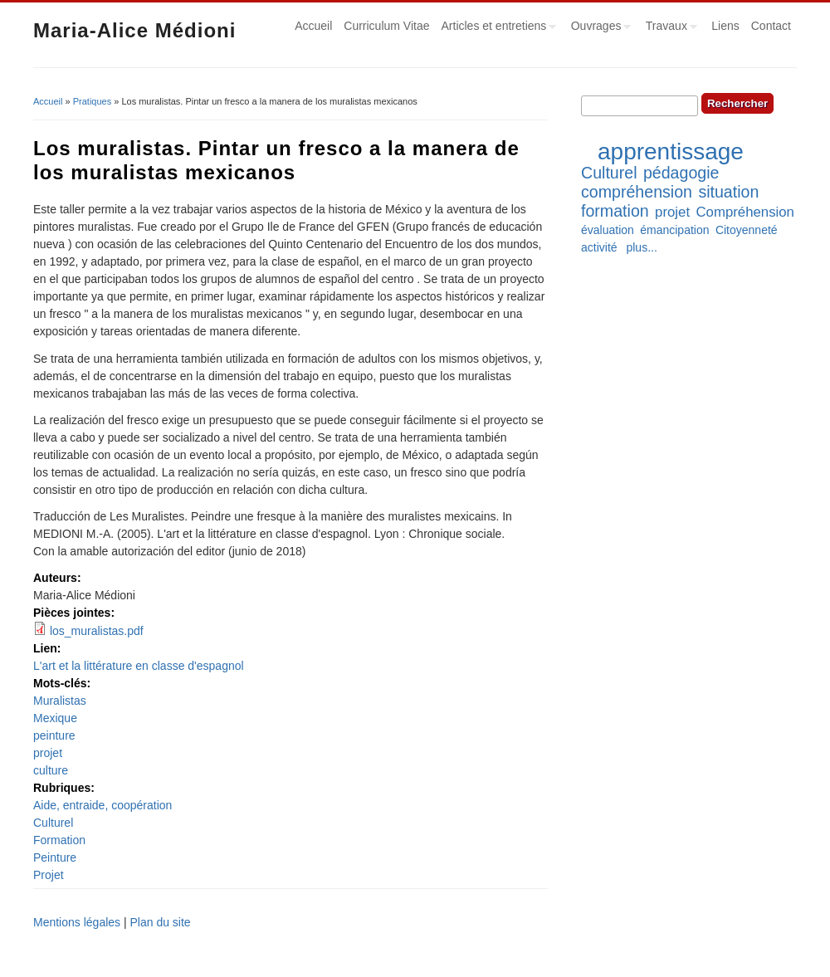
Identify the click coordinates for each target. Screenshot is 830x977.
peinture (54, 735)
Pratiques (92, 101)
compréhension (636, 192)
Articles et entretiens (496, 28)
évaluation (607, 230)
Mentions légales (76, 922)
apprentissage (671, 151)
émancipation (674, 230)
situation (728, 192)
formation (615, 211)
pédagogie (681, 173)
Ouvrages (598, 28)
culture (50, 770)
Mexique (55, 718)
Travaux (668, 28)
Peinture (54, 857)
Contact (771, 25)
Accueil (313, 25)
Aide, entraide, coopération (102, 805)
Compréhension (744, 212)
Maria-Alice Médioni (134, 30)
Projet (48, 875)
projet (47, 753)
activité (599, 247)
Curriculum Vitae (386, 25)
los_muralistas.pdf (97, 630)
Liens (725, 25)
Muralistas (59, 700)
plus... (641, 247)
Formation (59, 840)
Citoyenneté (746, 230)
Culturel (53, 822)
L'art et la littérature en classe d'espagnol (138, 665)
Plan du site (159, 922)
